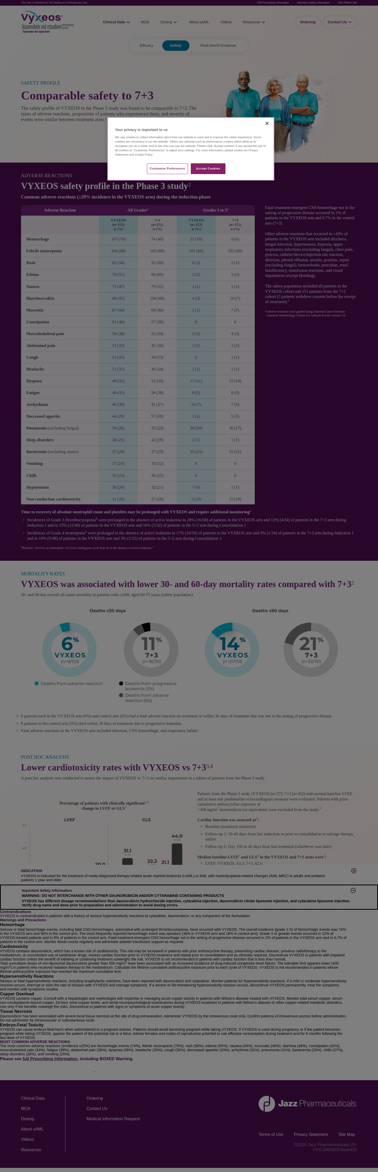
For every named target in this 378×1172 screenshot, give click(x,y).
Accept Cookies (208, 168)
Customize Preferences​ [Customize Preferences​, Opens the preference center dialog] (167, 168)
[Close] (267, 123)
